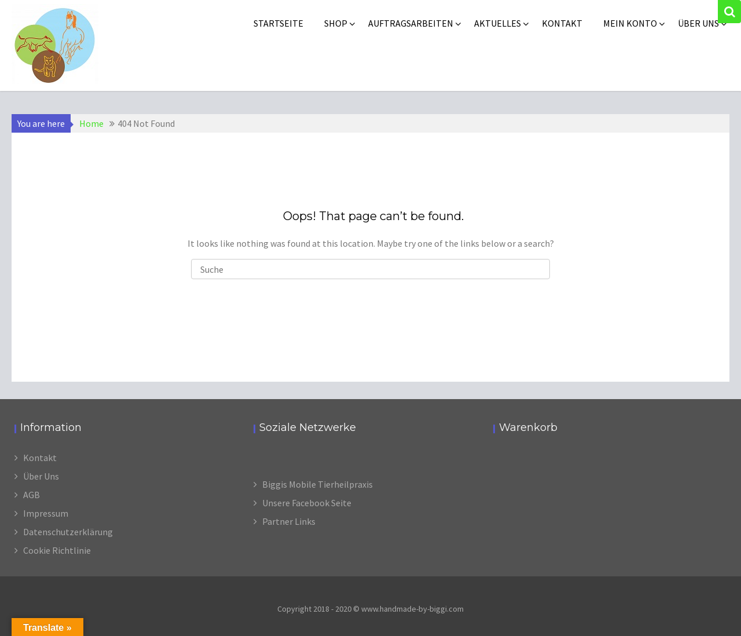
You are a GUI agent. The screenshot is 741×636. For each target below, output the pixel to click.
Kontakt (562, 23)
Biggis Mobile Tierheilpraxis (317, 484)
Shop (335, 23)
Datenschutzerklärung (68, 532)
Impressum (45, 513)
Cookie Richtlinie (57, 550)
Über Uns (41, 476)
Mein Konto (630, 23)
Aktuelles (497, 23)
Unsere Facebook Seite (306, 503)
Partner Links (289, 521)
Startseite (278, 23)
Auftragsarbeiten (410, 23)
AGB (31, 494)
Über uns (698, 23)
